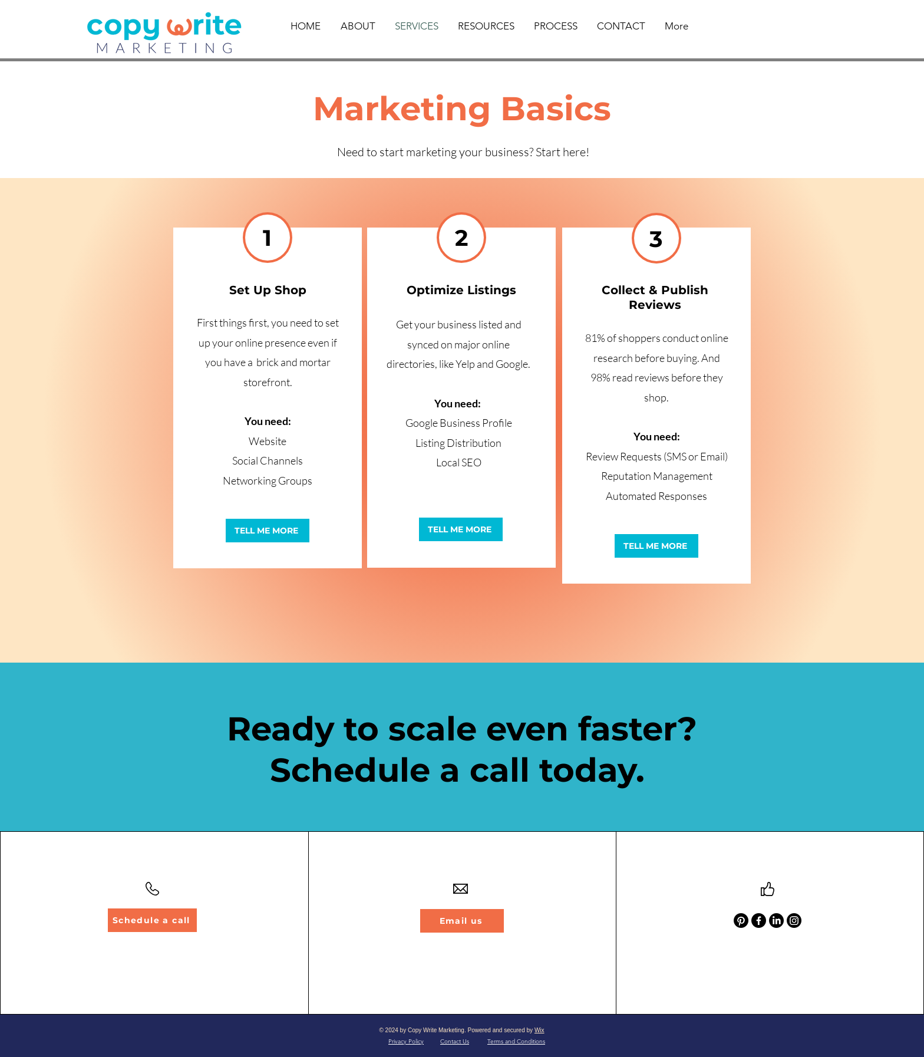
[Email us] (462, 921)
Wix (539, 1030)
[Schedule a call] (152, 920)
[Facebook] (758, 920)
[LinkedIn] (776, 920)
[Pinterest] (741, 920)
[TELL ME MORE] (267, 530)
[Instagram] (794, 920)
